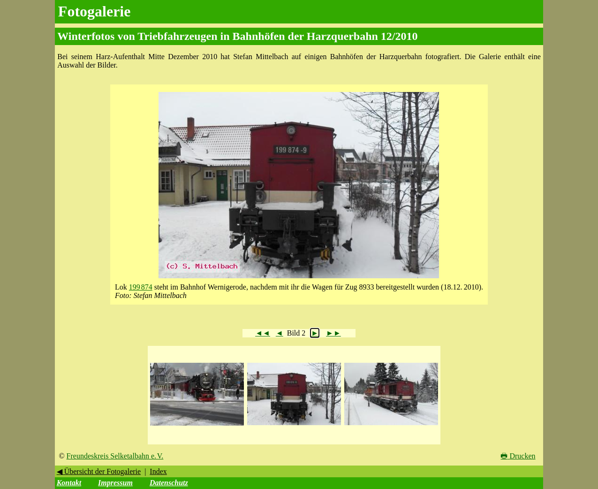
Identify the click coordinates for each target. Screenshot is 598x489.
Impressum (115, 483)
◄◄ (262, 333)
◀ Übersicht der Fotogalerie (99, 471)
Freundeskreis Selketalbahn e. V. (115, 456)
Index (158, 471)
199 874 (140, 287)
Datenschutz (169, 483)
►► (333, 333)
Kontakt (69, 483)
